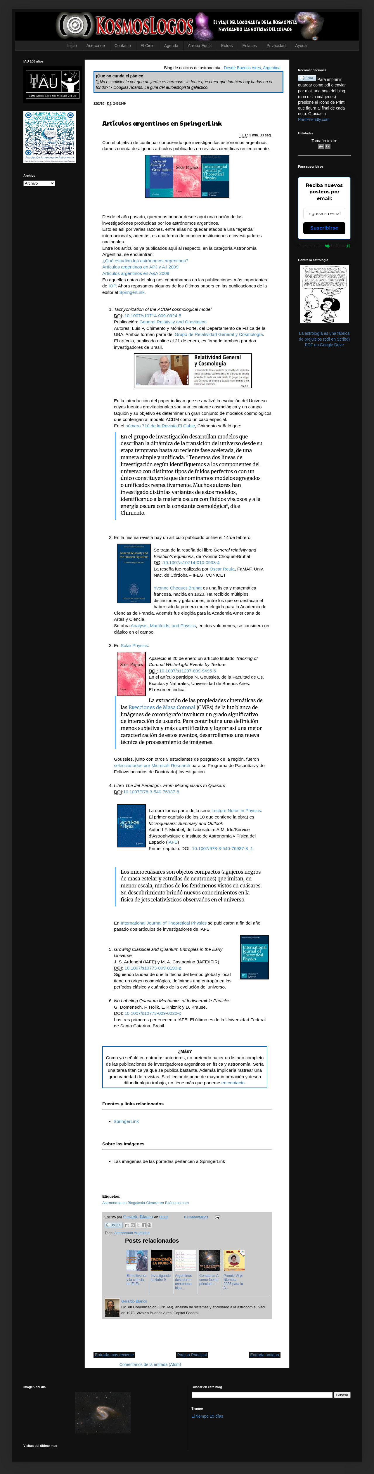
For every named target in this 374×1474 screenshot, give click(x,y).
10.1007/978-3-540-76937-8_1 (222, 848)
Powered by (324, 245)
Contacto (123, 45)
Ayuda (301, 45)
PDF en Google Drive (324, 344)
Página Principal (192, 1354)
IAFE (172, 842)
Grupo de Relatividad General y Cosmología (219, 334)
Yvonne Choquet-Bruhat (178, 587)
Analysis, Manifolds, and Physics (163, 625)
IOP (112, 285)
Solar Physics (134, 645)
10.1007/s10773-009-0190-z (152, 967)
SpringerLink (131, 292)
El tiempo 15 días (207, 1416)
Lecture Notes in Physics (236, 810)
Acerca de (95, 45)
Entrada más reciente (114, 1354)
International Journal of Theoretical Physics (164, 922)
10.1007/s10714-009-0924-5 (152, 315)
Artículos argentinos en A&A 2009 (135, 273)
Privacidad (275, 45)
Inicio (72, 45)
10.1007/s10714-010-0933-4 (191, 562)
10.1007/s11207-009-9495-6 (187, 670)
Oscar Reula (222, 568)
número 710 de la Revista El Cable (160, 425)
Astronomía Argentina (132, 1233)
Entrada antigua (264, 1354)
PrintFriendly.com (314, 119)
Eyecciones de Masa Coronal (163, 707)
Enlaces (249, 45)
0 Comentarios (196, 1217)
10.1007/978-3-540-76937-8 (151, 791)
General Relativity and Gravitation (173, 321)
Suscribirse (324, 228)
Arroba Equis (200, 45)
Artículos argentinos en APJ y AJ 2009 (140, 266)
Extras (227, 45)
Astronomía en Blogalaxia (123, 1203)
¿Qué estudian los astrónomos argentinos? (145, 260)
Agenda (171, 45)
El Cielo (148, 45)
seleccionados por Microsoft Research (152, 765)
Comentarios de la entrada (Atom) (150, 1364)
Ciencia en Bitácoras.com (167, 1203)
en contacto (233, 1082)
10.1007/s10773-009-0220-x (152, 1013)
